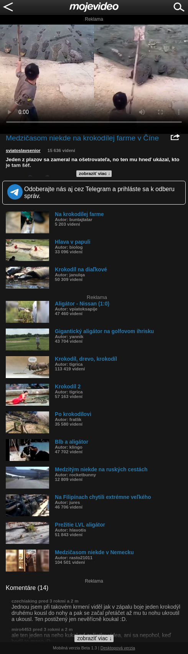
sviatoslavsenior (23, 150)
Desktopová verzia (118, 648)
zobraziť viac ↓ (94, 173)
